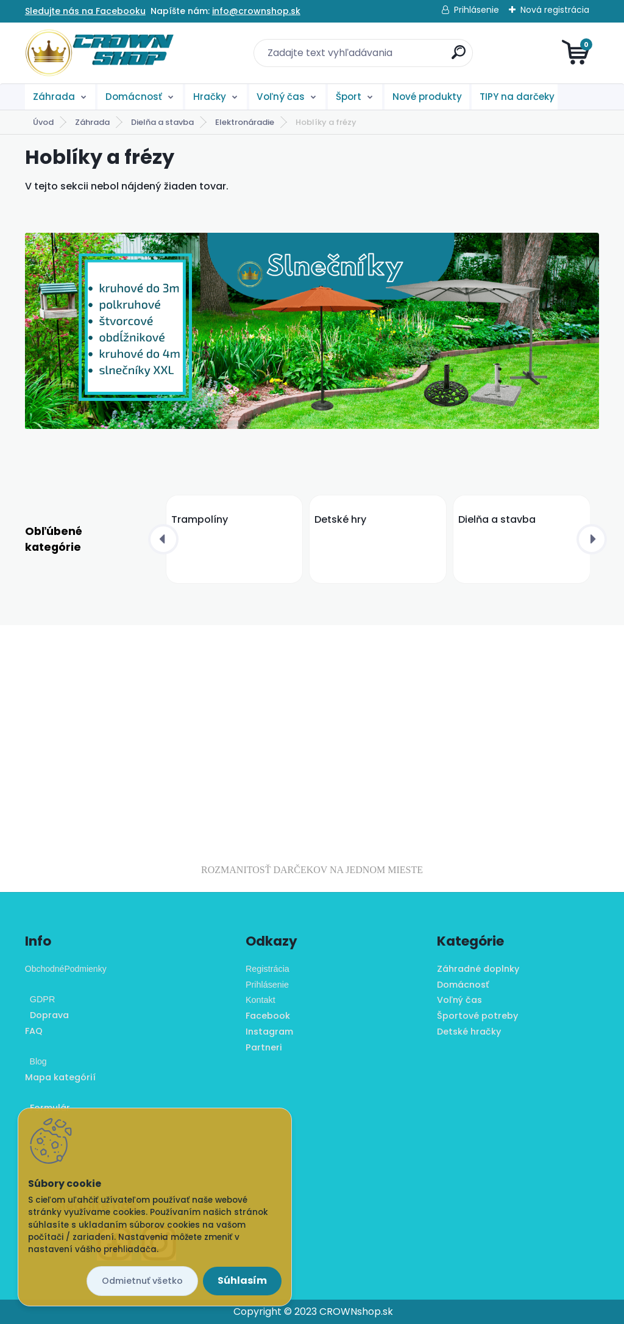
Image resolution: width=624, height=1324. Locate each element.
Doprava (47, 1015)
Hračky (209, 96)
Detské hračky (469, 1031)
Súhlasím (242, 1280)
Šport (348, 96)
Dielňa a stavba (162, 122)
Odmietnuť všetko (142, 1281)
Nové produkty (427, 96)
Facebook (268, 1016)
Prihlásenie (476, 10)
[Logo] (99, 53)
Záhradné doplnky (478, 969)
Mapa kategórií (60, 1077)
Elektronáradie (244, 122)
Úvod (43, 122)
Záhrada (54, 96)
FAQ (34, 1031)
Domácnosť (133, 96)
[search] (459, 57)
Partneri (264, 1047)
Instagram (269, 1031)
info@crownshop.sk (256, 11)
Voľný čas (281, 96)
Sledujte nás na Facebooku (85, 11)
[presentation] (163, 539)
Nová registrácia (554, 10)
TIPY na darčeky (517, 96)
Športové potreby (477, 1016)
